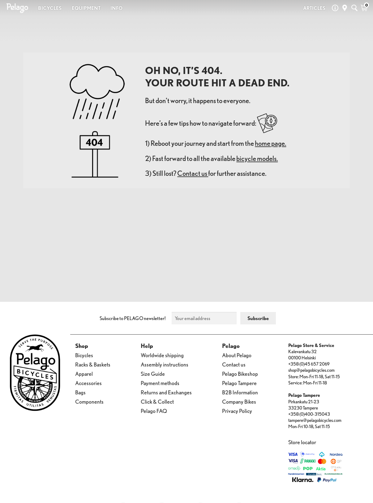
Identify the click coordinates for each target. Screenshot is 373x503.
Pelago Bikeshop (240, 374)
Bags (80, 392)
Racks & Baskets (92, 364)
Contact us (192, 173)
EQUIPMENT (86, 8)
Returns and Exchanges (166, 392)
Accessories (88, 383)
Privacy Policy (237, 411)
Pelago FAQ (154, 411)
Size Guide (153, 374)
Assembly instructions (164, 364)
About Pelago (236, 355)
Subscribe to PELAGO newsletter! (132, 318)
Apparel (84, 374)
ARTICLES (314, 8)
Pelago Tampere (239, 383)
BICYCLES (50, 8)
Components (89, 401)
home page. (270, 143)
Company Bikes (239, 401)
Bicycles (84, 355)
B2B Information (240, 392)
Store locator (302, 442)
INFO (116, 8)
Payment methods (160, 383)
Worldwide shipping (162, 355)
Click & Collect (157, 401)
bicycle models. (257, 158)
